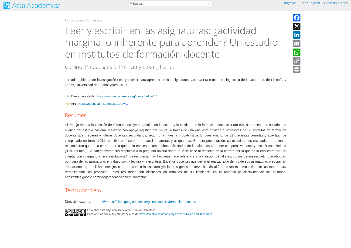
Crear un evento (336, 3)
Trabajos (96, 20)
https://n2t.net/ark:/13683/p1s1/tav (102, 103)
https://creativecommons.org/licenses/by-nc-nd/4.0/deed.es (176, 214)
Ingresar (290, 3)
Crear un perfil (310, 3)
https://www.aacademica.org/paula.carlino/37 (127, 96)
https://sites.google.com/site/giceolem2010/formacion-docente (149, 202)
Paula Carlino (75, 20)
